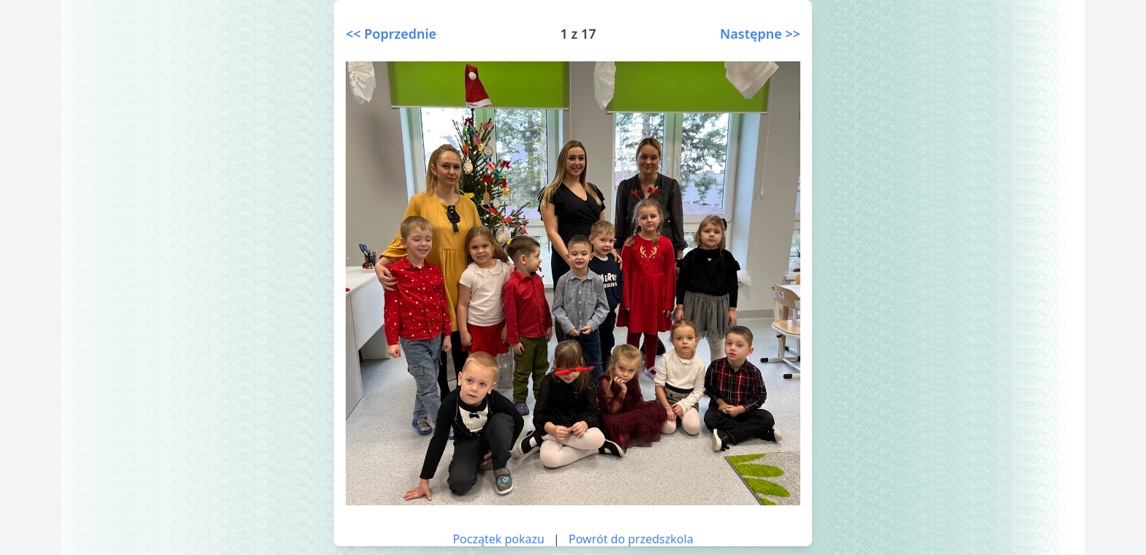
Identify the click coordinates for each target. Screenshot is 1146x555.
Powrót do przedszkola (631, 539)
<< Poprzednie (391, 33)
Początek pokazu (498, 539)
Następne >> (760, 33)
